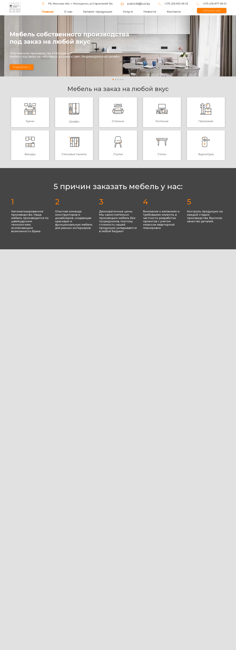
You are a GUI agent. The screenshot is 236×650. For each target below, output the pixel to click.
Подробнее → (22, 67)
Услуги (128, 11)
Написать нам (211, 10)
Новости (150, 11)
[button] (113, 79)
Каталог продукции (98, 11)
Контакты (174, 11)
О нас (69, 11)
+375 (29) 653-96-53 (177, 3)
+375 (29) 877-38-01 (214, 3)
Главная (49, 11)
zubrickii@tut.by (139, 3)
